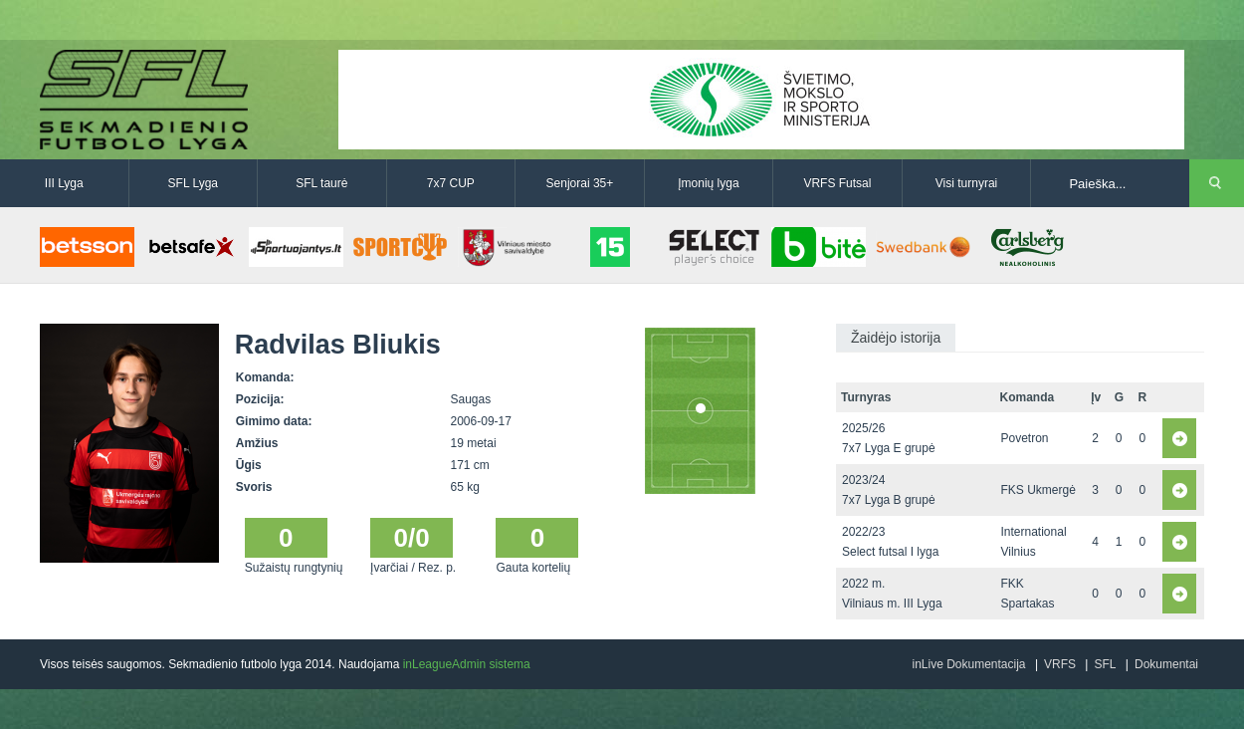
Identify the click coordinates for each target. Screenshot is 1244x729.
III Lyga (64, 183)
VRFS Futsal (837, 183)
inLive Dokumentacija (968, 664)
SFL (1105, 664)
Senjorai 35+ (580, 183)
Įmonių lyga (708, 183)
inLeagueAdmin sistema (466, 664)
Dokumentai (1166, 664)
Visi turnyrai (966, 183)
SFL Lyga (193, 183)
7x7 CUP (451, 183)
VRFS (1060, 664)
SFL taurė (321, 183)
